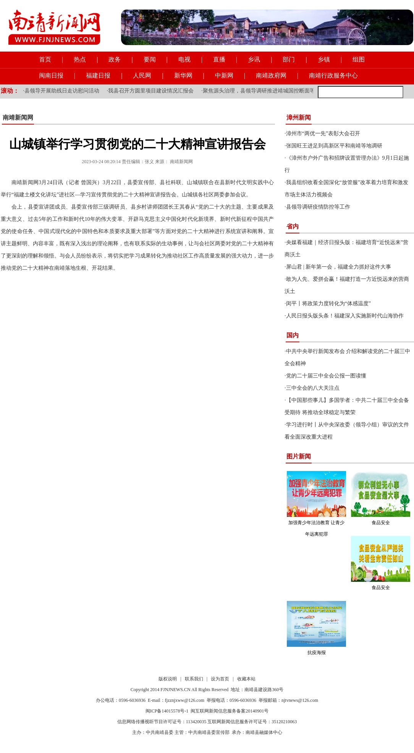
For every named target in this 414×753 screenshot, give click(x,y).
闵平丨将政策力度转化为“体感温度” (328, 303)
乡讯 (254, 59)
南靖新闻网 (18, 117)
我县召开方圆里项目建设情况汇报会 (151, 91)
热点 (80, 59)
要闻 (150, 59)
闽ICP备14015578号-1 (167, 711)
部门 (289, 59)
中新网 (224, 75)
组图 (359, 59)
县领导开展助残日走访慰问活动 (61, 91)
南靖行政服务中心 (333, 75)
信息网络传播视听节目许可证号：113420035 (162, 721)
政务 (114, 59)
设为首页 (220, 679)
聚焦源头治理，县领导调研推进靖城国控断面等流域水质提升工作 (280, 91)
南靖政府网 (271, 75)
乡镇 (324, 59)
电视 (184, 59)
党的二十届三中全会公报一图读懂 (326, 376)
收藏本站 (246, 679)
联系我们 (194, 679)
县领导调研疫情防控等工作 (318, 207)
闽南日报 (51, 75)
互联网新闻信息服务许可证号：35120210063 (252, 721)
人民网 (142, 75)
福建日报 (98, 75)
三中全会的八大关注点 (313, 388)
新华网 (183, 75)
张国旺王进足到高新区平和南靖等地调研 (334, 146)
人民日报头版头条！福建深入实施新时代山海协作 (345, 316)
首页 (45, 59)
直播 (219, 59)
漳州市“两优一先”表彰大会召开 (323, 133)
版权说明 (167, 679)
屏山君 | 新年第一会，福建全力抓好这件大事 (338, 267)
